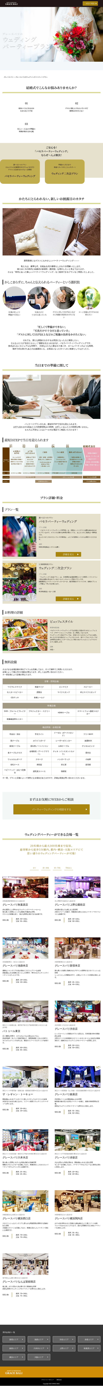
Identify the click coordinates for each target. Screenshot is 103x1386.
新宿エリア (13, 1340)
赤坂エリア (89, 1340)
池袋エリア (38, 1340)
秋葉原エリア (89, 1349)
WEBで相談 (90, 3)
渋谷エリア (64, 1340)
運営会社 (59, 1380)
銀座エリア (13, 1349)
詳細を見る (68, 554)
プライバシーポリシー (47, 1380)
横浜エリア (13, 1357)
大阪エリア (38, 1357)
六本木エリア (39, 1349)
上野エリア (64, 1349)
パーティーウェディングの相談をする (51, 809)
